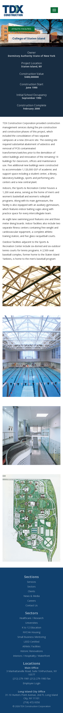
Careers (31, 600)
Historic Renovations (31, 651)
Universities (31, 622)
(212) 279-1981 (21, 678)
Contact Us (32, 605)
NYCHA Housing (31, 632)
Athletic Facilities (21, 28)
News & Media (32, 596)
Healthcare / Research (31, 618)
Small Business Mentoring (31, 637)
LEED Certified (31, 641)
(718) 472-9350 (31, 702)
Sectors (31, 586)
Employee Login (31, 683)
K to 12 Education (31, 627)
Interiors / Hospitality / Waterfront (31, 655)
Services (31, 581)
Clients (31, 591)
